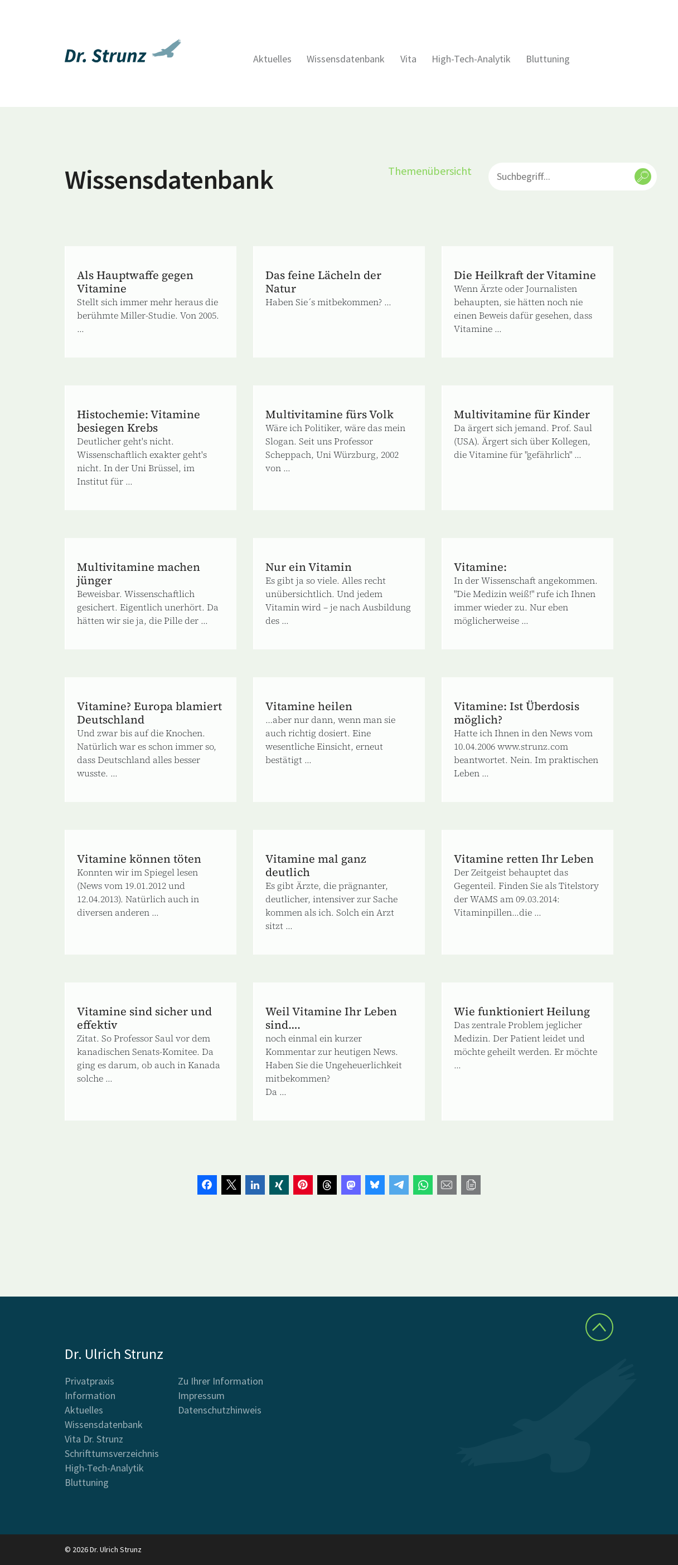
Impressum (201, 1395)
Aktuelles (272, 58)
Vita (408, 58)
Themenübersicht (430, 171)
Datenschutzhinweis (219, 1409)
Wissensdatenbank (346, 58)
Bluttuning (548, 58)
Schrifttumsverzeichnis (112, 1453)
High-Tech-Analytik (471, 58)
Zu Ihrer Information (220, 1381)
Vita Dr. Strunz (94, 1438)
